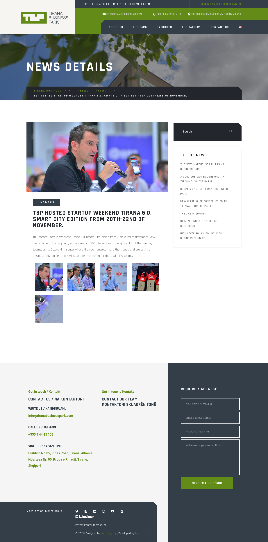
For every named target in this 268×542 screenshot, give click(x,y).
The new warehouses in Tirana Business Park (202, 166)
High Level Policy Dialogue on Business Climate (201, 236)
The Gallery (191, 27)
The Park (140, 27)
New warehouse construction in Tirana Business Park (203, 203)
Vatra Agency (108, 533)
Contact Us (219, 27)
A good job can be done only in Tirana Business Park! (202, 179)
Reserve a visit (210, 4)
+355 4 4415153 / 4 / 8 (167, 14)
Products (164, 27)
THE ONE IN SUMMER (193, 214)
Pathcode (140, 533)
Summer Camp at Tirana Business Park (204, 191)
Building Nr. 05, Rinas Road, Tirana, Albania (215, 14)
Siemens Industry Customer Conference (200, 223)
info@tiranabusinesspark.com (122, 14)
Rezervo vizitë (232, 4)
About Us (116, 27)
